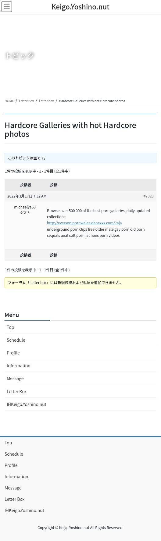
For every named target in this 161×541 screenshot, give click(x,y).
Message (15, 378)
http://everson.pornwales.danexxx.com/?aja (84, 222)
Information (18, 365)
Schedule (16, 340)
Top (10, 327)
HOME (9, 100)
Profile (13, 353)
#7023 (149, 195)
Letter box (46, 100)
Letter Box (26, 100)
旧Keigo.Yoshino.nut (26, 404)
